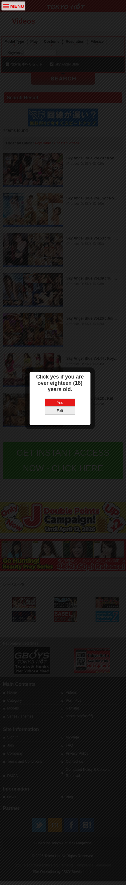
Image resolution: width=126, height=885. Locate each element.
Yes (63, 397)
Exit (63, 405)
